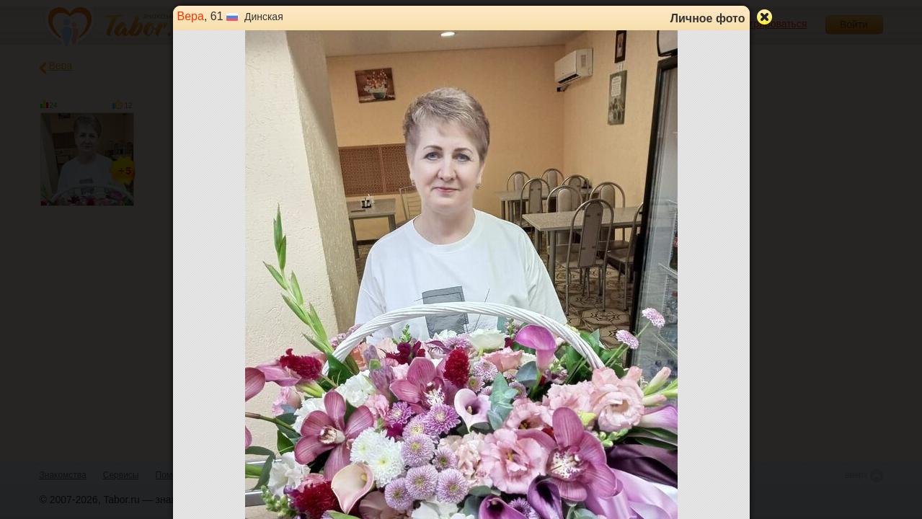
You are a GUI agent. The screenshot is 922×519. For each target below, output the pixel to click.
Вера (190, 16)
